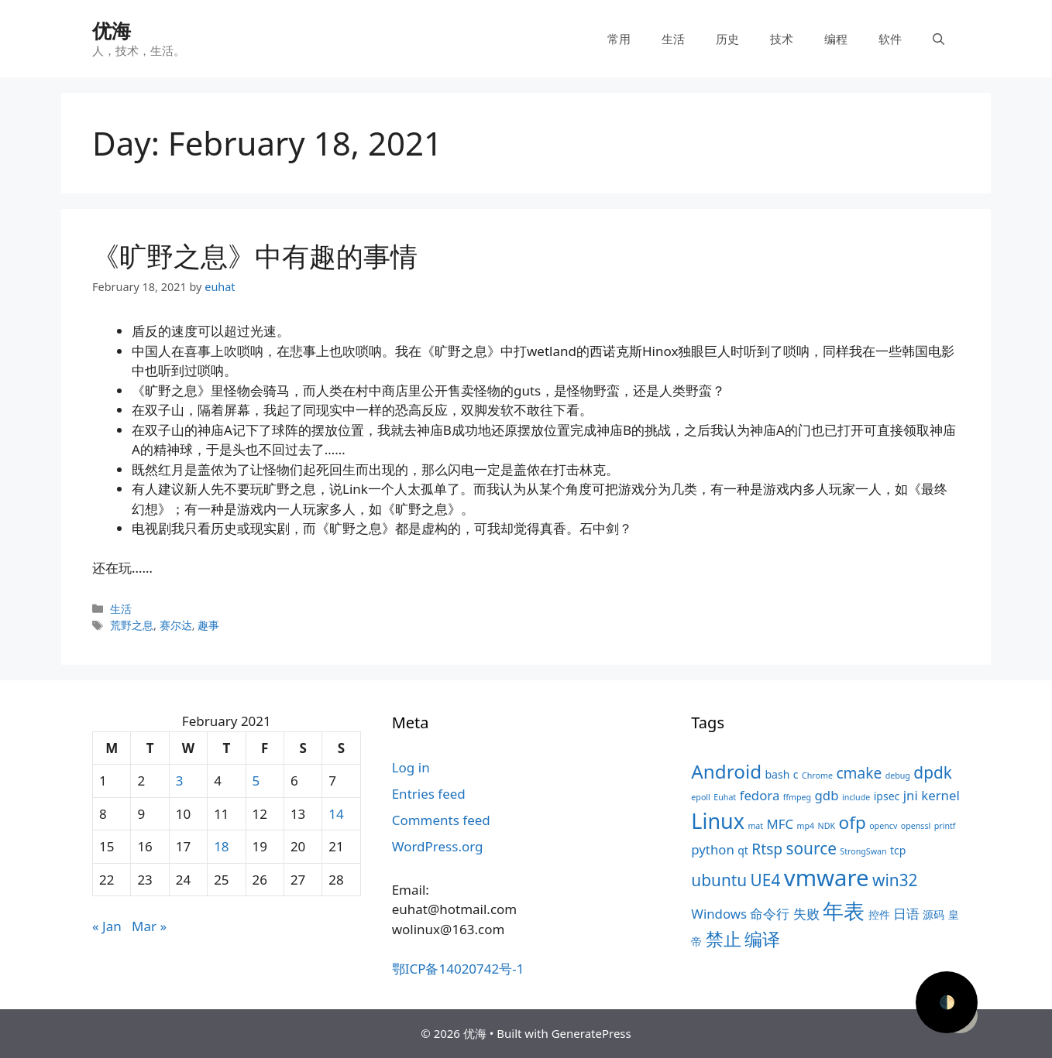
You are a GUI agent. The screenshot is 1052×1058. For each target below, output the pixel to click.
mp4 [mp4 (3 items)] (806, 825)
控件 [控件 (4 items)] (879, 914)
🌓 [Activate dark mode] (947, 1002)
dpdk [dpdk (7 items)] (932, 772)
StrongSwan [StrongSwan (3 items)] (863, 851)
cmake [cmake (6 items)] (859, 773)
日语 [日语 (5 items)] (906, 914)
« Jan (107, 926)
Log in (411, 767)
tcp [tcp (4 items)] (898, 850)
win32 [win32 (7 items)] (894, 880)
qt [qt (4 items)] (742, 850)
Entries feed (429, 794)
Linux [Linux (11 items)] (717, 820)
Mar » (149, 926)
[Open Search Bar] (938, 38)
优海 (111, 30)
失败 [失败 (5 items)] (806, 914)
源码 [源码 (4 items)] (933, 914)
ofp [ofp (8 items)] (852, 822)
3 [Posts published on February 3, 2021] (180, 780)
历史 (727, 38)
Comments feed (441, 820)
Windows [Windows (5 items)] (719, 914)
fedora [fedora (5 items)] (760, 795)
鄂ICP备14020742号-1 (458, 969)
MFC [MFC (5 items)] (780, 824)
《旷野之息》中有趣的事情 (255, 256)
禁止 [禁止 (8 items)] (723, 939)
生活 (673, 38)
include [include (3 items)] (856, 797)
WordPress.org (437, 846)
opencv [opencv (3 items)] (883, 825)
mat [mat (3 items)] (755, 825)
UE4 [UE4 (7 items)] (766, 880)
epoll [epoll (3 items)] (700, 797)
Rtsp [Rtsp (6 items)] (766, 849)
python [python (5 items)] (712, 849)
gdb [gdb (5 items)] (827, 795)
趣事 (208, 625)
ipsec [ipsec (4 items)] (887, 796)
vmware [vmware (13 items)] (826, 877)
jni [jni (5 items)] (910, 795)
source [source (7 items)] (811, 848)
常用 (619, 38)
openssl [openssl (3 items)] (916, 825)
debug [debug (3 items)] (897, 775)
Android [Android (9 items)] (726, 771)
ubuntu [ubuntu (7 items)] (719, 880)
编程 (835, 38)
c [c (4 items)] (796, 774)
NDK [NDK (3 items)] (826, 825)
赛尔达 (176, 625)
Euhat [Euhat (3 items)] (724, 797)
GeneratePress (591, 1033)
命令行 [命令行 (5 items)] (769, 914)
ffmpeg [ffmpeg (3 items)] (797, 797)
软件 (890, 38)
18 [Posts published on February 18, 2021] (221, 846)
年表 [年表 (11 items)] (844, 910)
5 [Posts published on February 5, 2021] (256, 780)
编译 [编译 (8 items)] (762, 939)
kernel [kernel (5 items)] (940, 795)
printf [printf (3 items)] (945, 825)
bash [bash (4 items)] (777, 774)
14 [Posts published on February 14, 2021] (335, 814)
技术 (781, 38)
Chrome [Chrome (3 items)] (817, 775)
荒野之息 (131, 625)
